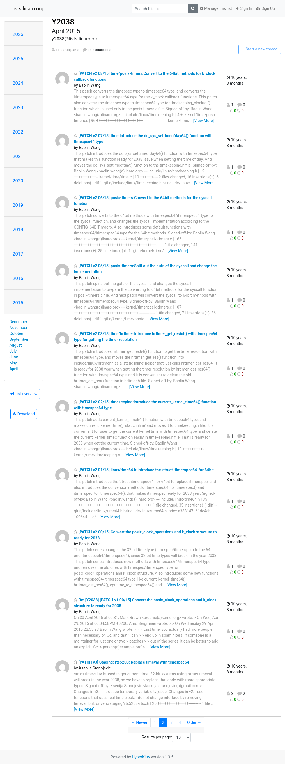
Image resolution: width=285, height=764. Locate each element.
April (14, 369)
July (13, 351)
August (16, 345)
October (16, 333)
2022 (18, 132)
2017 (18, 254)
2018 (18, 229)
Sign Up (265, 8)
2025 (18, 58)
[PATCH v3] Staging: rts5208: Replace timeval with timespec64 (131, 662)
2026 (18, 34)
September (19, 339)
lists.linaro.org (27, 8)
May (13, 363)
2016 (18, 278)
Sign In (244, 8)
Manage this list (216, 8)
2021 (18, 156)
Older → (194, 722)
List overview (24, 394)
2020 (18, 180)
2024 (18, 83)
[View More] (203, 120)
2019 (18, 205)
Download (24, 414)
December (18, 321)
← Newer (139, 722)
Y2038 (63, 21)
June (14, 357)
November (18, 327)
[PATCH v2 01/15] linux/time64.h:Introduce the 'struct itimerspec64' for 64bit (143, 470)
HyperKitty (141, 757)
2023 (18, 107)
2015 (18, 302)
